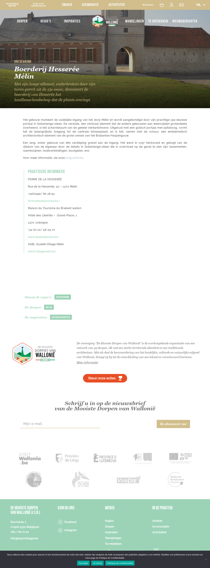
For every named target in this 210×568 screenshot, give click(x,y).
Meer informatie (87, 362)
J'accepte (83, 563)
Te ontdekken (158, 21)
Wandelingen (134, 21)
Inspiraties (72, 21)
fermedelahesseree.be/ (44, 201)
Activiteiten (117, 5)
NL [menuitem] (198, 5)
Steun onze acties (102, 378)
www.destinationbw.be (43, 237)
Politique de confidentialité (120, 563)
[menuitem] (201, 4)
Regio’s (46, 21)
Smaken (67, 5)
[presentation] (128, 424)
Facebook (70, 522)
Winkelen (148, 5)
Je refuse (97, 563)
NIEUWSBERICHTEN (184, 21)
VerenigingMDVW (12, 4)
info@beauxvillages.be (24, 538)
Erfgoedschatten (61, 317)
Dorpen (22, 21)
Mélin (49, 307)
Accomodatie (90, 5)
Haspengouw (62, 297)
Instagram (70, 530)
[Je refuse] (206, 559)
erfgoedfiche (74, 157)
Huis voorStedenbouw (38, 4)
